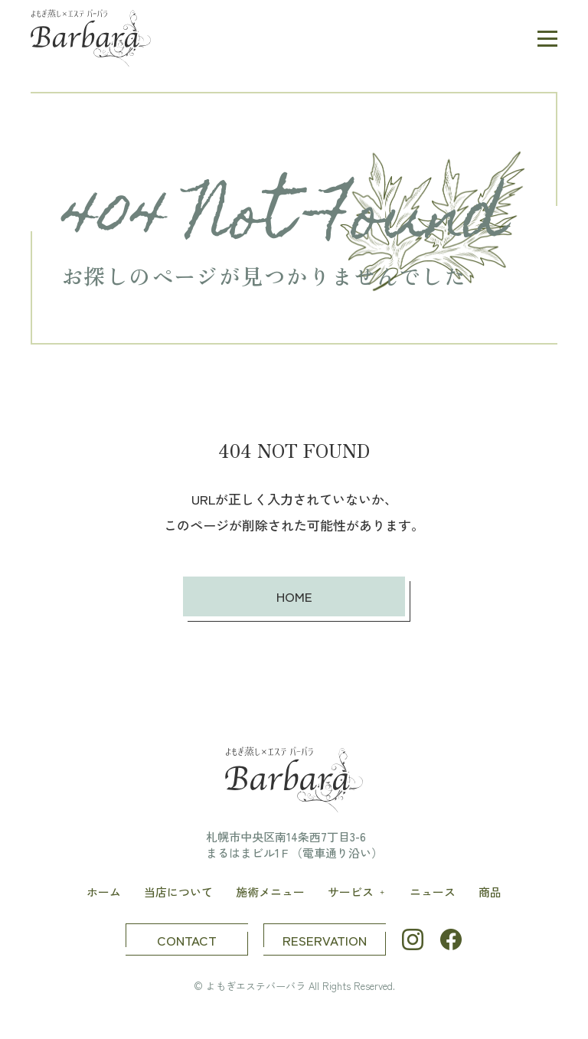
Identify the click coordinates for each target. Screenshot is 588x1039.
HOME (294, 596)
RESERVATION (325, 939)
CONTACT (187, 939)
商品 (490, 892)
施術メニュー (270, 892)
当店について (178, 892)
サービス (357, 892)
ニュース (433, 892)
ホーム (104, 892)
